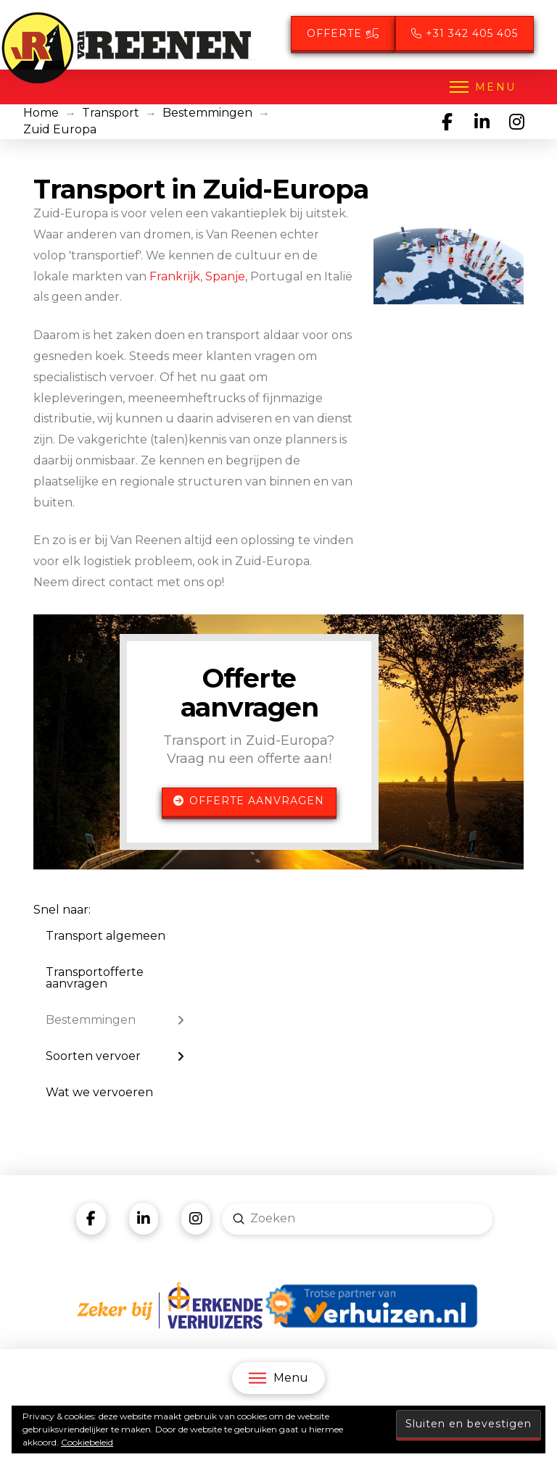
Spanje (225, 276)
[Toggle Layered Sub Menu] (115, 1020)
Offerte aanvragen (248, 800)
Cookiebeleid (87, 1442)
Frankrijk (174, 276)
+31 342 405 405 (464, 33)
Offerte (343, 33)
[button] (481, 87)
